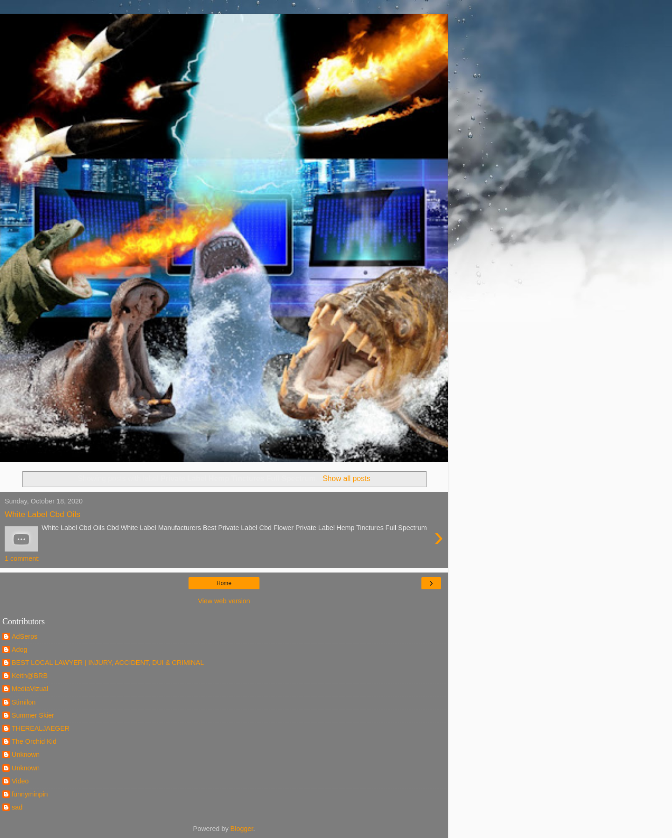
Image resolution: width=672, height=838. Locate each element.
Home (224, 583)
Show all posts (347, 478)
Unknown (26, 754)
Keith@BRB (30, 675)
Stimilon (23, 702)
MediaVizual (30, 688)
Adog (20, 649)
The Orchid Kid (34, 741)
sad (17, 807)
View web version (224, 601)
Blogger (242, 828)
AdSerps (24, 636)
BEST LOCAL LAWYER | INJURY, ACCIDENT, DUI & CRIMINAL (108, 662)
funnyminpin (30, 794)
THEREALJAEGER (41, 728)
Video (20, 781)
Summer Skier (33, 715)
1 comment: (22, 558)
